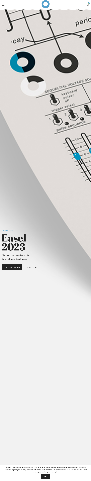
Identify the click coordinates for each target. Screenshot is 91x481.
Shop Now (32, 267)
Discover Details (12, 267)
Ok (45, 476)
